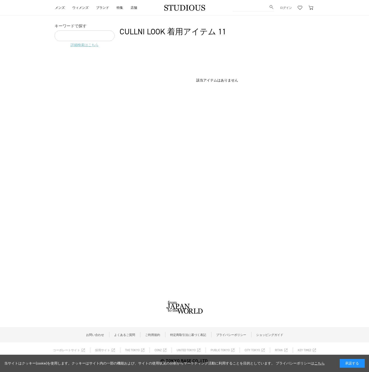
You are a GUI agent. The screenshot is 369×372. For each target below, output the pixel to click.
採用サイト (102, 350)
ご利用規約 (152, 335)
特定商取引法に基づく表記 (188, 335)
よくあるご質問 (124, 335)
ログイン (286, 8)
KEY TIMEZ (304, 350)
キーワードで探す (71, 26)
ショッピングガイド (269, 335)
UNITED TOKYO (186, 350)
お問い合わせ (95, 335)
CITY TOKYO (252, 350)
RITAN (279, 350)
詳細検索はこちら (85, 45)
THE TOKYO (132, 350)
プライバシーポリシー (231, 335)
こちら (319, 363)
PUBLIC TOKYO (220, 350)
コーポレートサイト (66, 350)
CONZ (158, 350)
